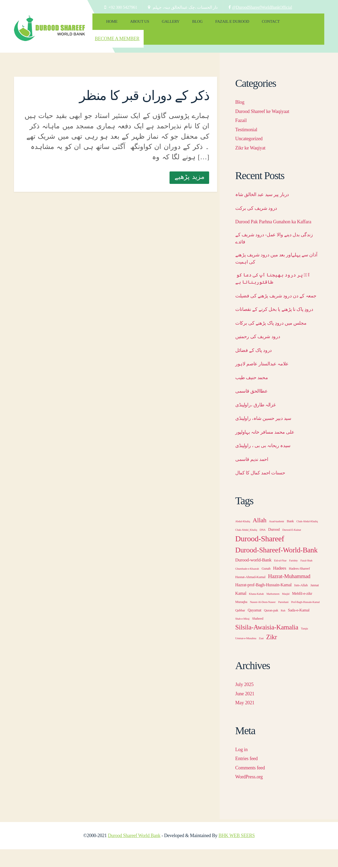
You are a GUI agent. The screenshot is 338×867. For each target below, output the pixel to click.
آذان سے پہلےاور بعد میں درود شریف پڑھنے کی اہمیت (276, 256)
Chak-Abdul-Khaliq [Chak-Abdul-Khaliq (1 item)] (307, 539)
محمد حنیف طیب (254, 395)
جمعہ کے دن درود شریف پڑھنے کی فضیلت (273, 300)
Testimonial (248, 116)
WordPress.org (251, 794)
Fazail (241, 107)
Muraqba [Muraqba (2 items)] (241, 619)
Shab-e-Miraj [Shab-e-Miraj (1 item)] (242, 636)
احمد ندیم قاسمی (255, 477)
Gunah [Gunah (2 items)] (266, 586)
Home (109, 24)
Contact (245, 24)
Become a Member (294, 25)
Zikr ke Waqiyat (252, 134)
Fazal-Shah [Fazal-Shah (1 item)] (306, 578)
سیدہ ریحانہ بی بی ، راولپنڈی (267, 463)
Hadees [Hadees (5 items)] (279, 585)
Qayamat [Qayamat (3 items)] (254, 628)
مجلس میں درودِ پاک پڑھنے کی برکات (276, 340)
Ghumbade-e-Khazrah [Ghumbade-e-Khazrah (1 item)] (247, 586)
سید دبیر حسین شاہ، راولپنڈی (268, 436)
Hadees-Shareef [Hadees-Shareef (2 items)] (299, 586)
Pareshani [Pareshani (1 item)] (283, 619)
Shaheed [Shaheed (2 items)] (257, 636)
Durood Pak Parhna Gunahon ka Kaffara (270, 213)
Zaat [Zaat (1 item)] (261, 656)
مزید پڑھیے (189, 163)
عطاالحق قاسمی (254, 408)
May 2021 (246, 720)
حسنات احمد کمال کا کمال (264, 490)
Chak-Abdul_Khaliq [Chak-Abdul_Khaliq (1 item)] (246, 547)
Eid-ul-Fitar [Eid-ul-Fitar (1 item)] (280, 578)
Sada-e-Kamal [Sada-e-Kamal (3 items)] (298, 628)
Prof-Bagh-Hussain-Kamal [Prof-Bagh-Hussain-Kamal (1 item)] (305, 619)
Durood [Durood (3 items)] (274, 547)
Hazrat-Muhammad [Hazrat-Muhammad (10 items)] (289, 594)
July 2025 (245, 702)
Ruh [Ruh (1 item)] (283, 628)
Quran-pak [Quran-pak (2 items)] (271, 628)
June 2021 (246, 711)
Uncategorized (251, 125)
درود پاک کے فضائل (256, 368)
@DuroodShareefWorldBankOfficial (262, 7)
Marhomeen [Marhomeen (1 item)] (272, 611)
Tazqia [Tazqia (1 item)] (304, 646)
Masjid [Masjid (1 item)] (285, 611)
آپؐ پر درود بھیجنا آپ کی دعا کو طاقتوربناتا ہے (276, 278)
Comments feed (252, 785)
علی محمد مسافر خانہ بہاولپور (269, 449)
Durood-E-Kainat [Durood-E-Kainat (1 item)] (291, 547)
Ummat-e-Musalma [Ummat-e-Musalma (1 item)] (245, 656)
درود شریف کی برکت (259, 195)
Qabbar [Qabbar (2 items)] (240, 628)
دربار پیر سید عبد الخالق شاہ (267, 181)
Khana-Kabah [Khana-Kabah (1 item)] (256, 611)
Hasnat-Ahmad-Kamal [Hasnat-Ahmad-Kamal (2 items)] (250, 595)
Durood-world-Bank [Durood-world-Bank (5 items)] (253, 577)
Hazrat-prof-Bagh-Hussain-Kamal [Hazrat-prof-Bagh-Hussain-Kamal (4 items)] (263, 602)
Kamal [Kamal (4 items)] (240, 611)
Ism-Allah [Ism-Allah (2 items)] (301, 603)
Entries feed (248, 776)
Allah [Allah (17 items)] (259, 537)
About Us (132, 24)
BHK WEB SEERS (237, 853)
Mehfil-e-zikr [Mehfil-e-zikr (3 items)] (302, 611)
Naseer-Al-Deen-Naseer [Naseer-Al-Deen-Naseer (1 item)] (262, 619)
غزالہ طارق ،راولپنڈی (259, 422)
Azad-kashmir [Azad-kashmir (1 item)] (276, 539)
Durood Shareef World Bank (134, 853)
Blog (181, 24)
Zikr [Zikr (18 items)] (271, 654)
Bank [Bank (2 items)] (290, 539)
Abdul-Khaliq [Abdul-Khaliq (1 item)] (242, 539)
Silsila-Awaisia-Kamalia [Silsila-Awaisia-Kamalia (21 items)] (266, 644)
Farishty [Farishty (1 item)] (293, 578)
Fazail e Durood (211, 24)
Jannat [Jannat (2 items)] (314, 603)
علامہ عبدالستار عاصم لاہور (266, 381)
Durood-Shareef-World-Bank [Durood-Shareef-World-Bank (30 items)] (276, 568)
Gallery (159, 24)
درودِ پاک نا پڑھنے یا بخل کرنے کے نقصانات (270, 322)
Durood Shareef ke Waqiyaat (266, 98)
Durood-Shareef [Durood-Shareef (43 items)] (259, 556)
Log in (242, 767)
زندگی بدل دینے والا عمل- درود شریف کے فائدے (276, 235)
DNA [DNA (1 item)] (262, 547)
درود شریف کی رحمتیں (261, 354)
